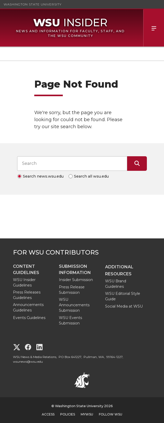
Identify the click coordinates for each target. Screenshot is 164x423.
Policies (67, 414)
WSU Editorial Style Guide (122, 296)
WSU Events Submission (70, 320)
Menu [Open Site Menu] (153, 28)
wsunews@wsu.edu (28, 361)
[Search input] (72, 163)
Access (48, 414)
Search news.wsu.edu (43, 176)
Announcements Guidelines (28, 307)
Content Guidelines (26, 269)
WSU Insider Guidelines (24, 282)
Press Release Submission (72, 290)
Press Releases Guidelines (26, 295)
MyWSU (87, 414)
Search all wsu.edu (91, 176)
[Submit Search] (137, 163)
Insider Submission (76, 279)
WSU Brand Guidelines (115, 284)
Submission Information (75, 269)
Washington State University (33, 4)
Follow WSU (110, 414)
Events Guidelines (29, 317)
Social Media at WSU (124, 306)
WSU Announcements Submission (74, 305)
